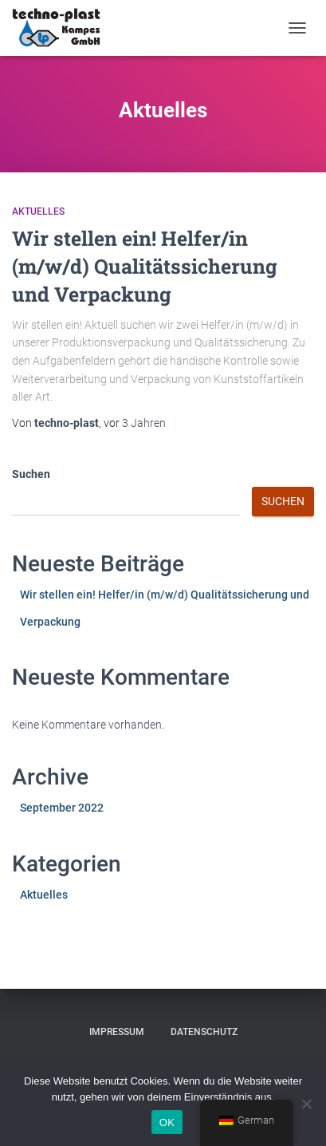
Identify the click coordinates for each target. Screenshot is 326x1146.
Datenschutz (204, 1031)
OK (167, 1122)
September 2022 (62, 807)
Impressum (116, 1031)
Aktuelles (38, 211)
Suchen (31, 474)
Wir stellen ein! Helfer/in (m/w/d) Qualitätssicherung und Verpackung (144, 266)
